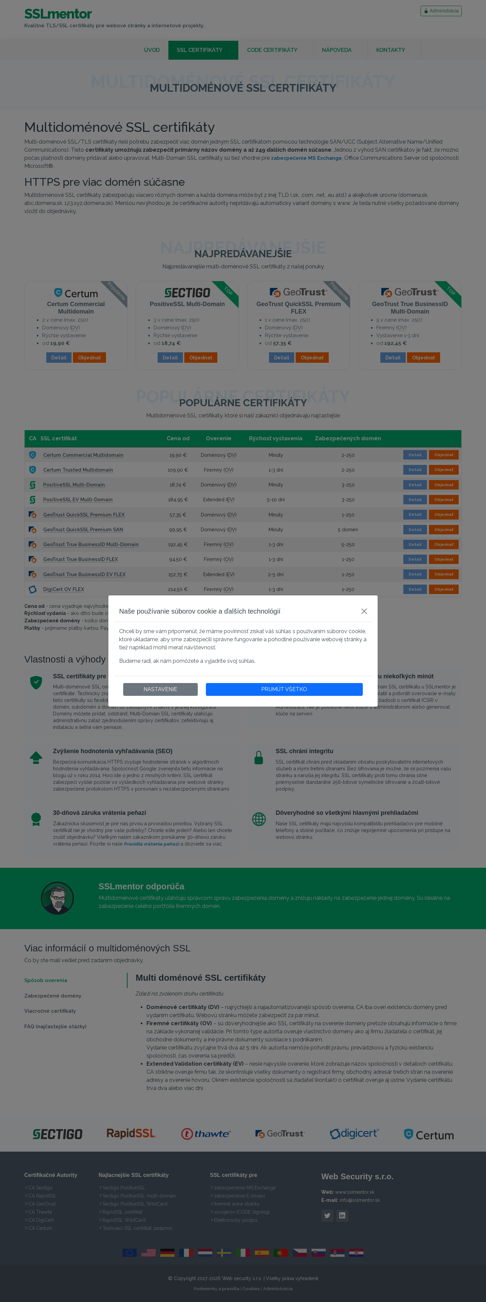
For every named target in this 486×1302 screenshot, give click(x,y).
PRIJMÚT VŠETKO (284, 689)
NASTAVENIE (160, 689)
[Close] (364, 611)
